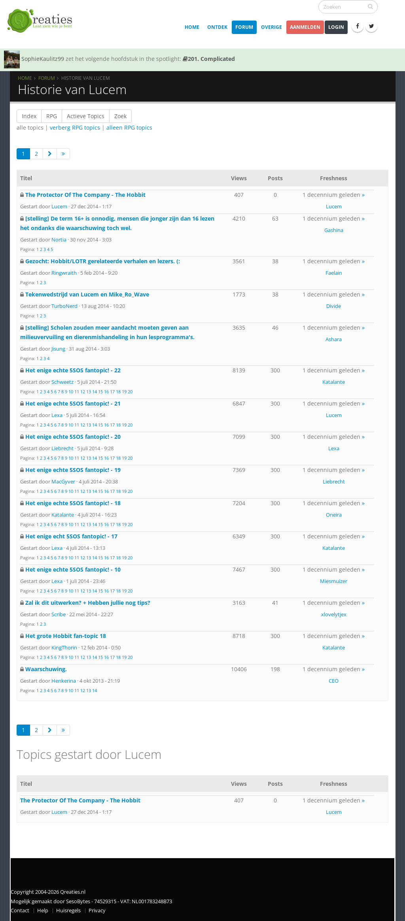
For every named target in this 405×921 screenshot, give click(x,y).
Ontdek (217, 27)
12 (82, 391)
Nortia (58, 239)
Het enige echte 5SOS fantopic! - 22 (73, 370)
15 (100, 391)
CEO (334, 680)
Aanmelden (305, 27)
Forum (244, 27)
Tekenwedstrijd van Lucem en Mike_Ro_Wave (87, 294)
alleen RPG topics (129, 127)
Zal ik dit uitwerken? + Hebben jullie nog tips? (87, 602)
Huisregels (68, 910)
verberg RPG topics (75, 127)
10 (70, 391)
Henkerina (63, 680)
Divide (333, 306)
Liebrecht (62, 448)
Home (192, 27)
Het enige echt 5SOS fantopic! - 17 (71, 536)
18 (118, 391)
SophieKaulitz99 (42, 58)
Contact (20, 910)
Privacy (97, 910)
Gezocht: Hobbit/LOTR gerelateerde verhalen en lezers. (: (102, 261)
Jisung (58, 348)
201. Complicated (209, 58)
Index (29, 116)
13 (88, 391)
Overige (271, 27)
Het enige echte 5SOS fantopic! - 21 (73, 403)
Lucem (59, 206)
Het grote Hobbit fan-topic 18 (65, 636)
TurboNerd (64, 306)
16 (106, 391)
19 (124, 391)
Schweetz (62, 381)
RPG (51, 116)
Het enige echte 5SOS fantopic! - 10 (73, 569)
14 (94, 391)
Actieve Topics (85, 116)
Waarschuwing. (46, 669)
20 (130, 391)
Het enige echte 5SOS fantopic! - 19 (73, 470)
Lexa (56, 415)
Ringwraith (64, 272)
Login (336, 27)
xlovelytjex (333, 614)
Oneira (334, 514)
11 (76, 391)
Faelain (334, 272)
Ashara (334, 339)
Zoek (120, 116)
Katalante (333, 381)
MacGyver (63, 481)
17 (112, 391)
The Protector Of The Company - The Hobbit (85, 194)
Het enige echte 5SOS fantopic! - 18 (73, 503)
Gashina (333, 230)
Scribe (58, 614)
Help (42, 910)
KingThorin (64, 647)
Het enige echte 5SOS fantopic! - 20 (73, 436)
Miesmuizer (333, 581)
